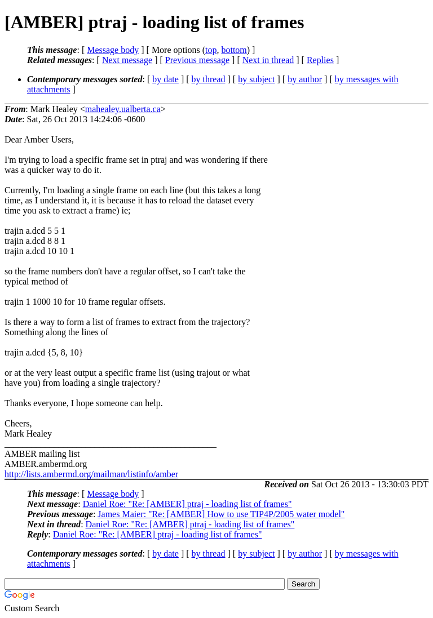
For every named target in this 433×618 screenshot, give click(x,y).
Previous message (197, 60)
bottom (233, 50)
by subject (256, 79)
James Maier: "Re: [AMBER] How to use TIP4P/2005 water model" (221, 514)
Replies (320, 60)
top (210, 50)
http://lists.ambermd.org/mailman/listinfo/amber (91, 474)
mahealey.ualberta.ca (123, 109)
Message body (113, 50)
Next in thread (268, 60)
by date (165, 79)
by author (305, 79)
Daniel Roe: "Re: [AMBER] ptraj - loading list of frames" (187, 504)
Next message (127, 60)
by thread (209, 79)
